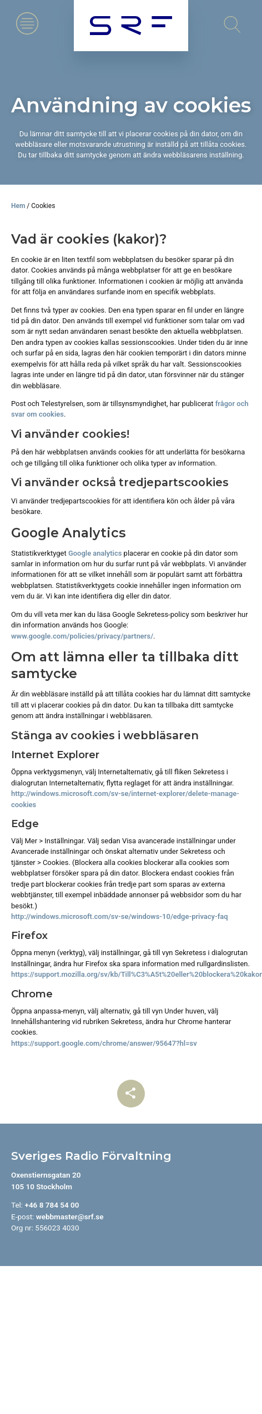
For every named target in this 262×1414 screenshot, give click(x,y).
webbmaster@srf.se (70, 1216)
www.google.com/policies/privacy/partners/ (82, 636)
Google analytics (95, 553)
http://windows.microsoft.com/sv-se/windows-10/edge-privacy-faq (119, 916)
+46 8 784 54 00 (51, 1204)
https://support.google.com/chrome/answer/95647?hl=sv (104, 1043)
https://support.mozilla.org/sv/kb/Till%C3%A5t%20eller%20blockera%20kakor (136, 974)
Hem (18, 206)
